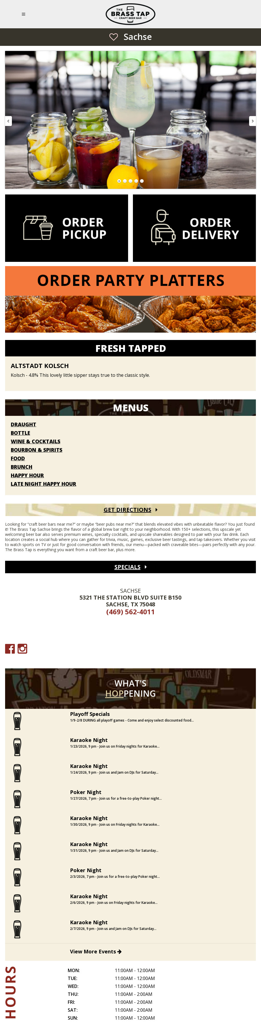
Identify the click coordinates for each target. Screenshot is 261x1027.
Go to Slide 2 (125, 181)
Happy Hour (27, 475)
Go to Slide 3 (131, 181)
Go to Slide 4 (136, 181)
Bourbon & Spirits (36, 450)
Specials (127, 567)
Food (18, 458)
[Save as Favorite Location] (113, 37)
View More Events (96, 951)
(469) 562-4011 (130, 611)
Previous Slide (8, 121)
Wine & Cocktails (35, 441)
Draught (23, 425)
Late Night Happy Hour (43, 484)
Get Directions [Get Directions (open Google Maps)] (127, 510)
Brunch (21, 467)
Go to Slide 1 (119, 181)
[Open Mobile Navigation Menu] (24, 14)
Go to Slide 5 (142, 181)
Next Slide (252, 121)
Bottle (20, 433)
